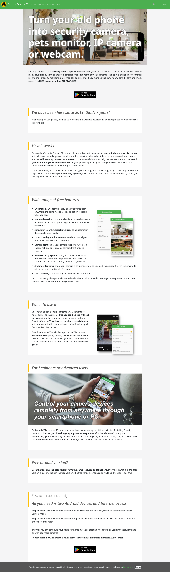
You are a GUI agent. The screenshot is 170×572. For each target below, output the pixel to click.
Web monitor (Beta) (46, 4)
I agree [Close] (138, 567)
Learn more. (128, 567)
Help (58, 4)
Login (159, 4)
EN (164, 4)
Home (33, 4)
